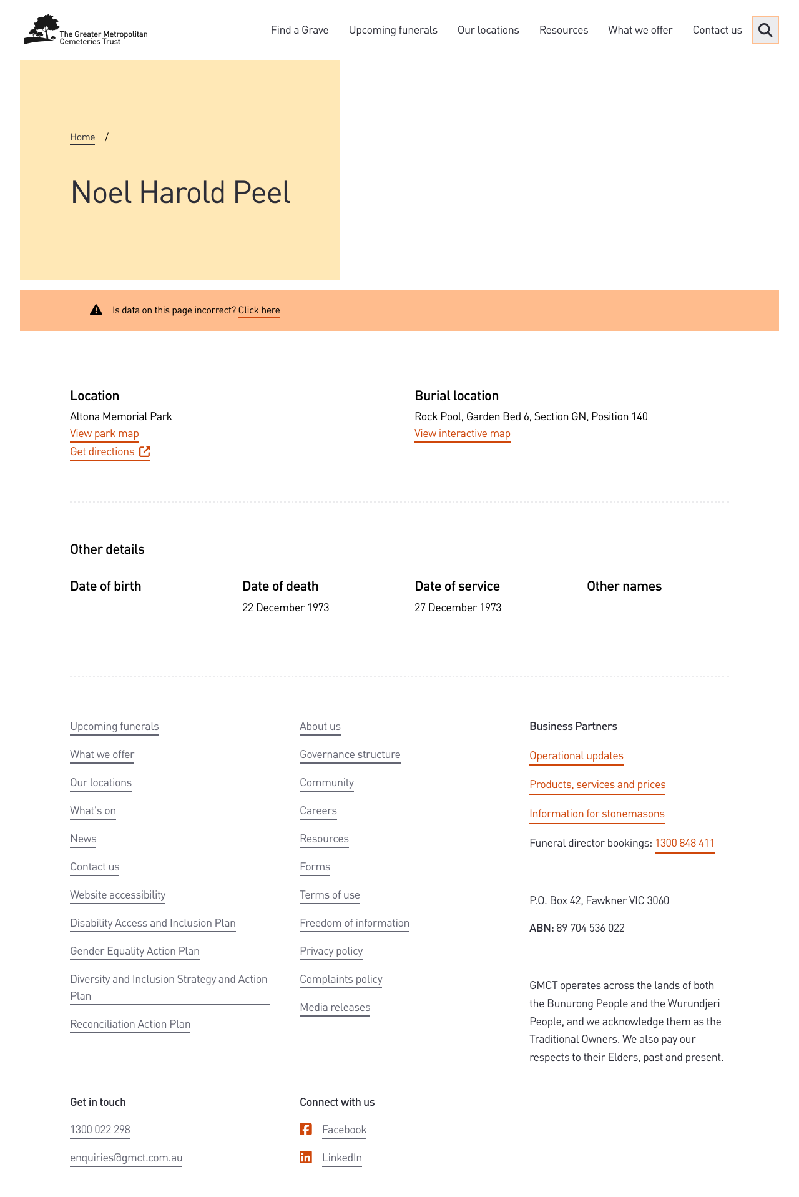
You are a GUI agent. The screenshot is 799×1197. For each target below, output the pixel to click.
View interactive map (462, 433)
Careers (318, 810)
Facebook (344, 1129)
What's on (93, 810)
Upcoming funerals (392, 29)
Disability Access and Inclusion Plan (153, 922)
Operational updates (576, 755)
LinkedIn (342, 1157)
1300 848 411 (685, 842)
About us (320, 726)
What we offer (640, 29)
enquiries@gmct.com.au (126, 1157)
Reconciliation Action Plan (130, 1024)
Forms (315, 866)
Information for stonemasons (597, 813)
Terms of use (330, 894)
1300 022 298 (100, 1129)
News (83, 838)
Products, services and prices (597, 784)
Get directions (110, 451)
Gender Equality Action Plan (135, 950)
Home (82, 136)
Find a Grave (300, 29)
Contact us (717, 29)
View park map (104, 433)
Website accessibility (117, 894)
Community (327, 782)
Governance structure (350, 754)
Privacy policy (331, 950)
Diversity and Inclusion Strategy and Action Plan (168, 987)
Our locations (488, 29)
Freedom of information (354, 922)
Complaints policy (341, 979)
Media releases (335, 1007)
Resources (564, 29)
